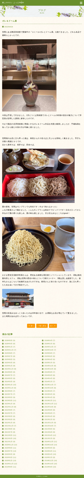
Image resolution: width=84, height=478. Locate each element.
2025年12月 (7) (50, 347)
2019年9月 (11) (10, 467)
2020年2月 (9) (49, 457)
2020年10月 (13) (50, 445)
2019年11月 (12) (10, 464)
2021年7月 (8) (9, 432)
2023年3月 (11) (10, 400)
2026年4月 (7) (49, 340)
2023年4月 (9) (49, 397)
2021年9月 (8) (9, 429)
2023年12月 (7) (50, 385)
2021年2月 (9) (49, 438)
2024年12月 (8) (50, 366)
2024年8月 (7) (49, 372)
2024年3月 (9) (9, 381)
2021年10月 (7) (50, 426)
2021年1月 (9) (9, 441)
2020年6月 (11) (50, 451)
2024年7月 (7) (9, 375)
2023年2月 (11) (50, 400)
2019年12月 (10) (50, 460)
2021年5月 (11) (10, 435)
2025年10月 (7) (50, 350)
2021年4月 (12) (50, 435)
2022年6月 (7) (49, 413)
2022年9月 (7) (9, 410)
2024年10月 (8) (50, 369)
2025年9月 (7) (9, 353)
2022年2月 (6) (49, 419)
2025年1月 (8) (9, 366)
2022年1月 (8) (9, 422)
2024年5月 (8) (9, 378)
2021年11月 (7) (10, 426)
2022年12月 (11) (50, 404)
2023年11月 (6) (10, 388)
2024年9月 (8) (9, 372)
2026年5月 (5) (9, 340)
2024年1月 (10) (10, 385)
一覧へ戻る (42, 326)
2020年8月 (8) (49, 448)
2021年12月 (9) (50, 422)
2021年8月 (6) (49, 429)
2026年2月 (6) (49, 344)
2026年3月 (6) (9, 344)
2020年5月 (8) (9, 454)
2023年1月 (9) (9, 404)
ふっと (13, 2)
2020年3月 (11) (10, 457)
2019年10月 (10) (50, 464)
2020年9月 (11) (10, 448)
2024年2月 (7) (49, 381)
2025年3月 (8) (9, 362)
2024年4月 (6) (49, 378)
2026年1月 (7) (9, 347)
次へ (53, 326)
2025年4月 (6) (49, 359)
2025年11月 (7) (10, 350)
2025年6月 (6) (49, 356)
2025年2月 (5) (49, 362)
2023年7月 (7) (9, 394)
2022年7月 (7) (9, 413)
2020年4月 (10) (50, 454)
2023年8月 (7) (49, 391)
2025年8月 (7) (49, 353)
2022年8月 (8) (49, 410)
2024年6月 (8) (49, 375)
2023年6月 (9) (49, 394)
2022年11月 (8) (10, 407)
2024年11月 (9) (10, 369)
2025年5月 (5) (9, 359)
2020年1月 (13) (10, 460)
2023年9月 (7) (9, 391)
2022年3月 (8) (9, 419)
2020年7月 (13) (10, 451)
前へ (31, 326)
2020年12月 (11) (50, 441)
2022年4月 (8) (49, 416)
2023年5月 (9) (9, 397)
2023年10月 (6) (50, 388)
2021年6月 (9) (49, 432)
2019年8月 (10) (50, 467)
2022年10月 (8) (50, 407)
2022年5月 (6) (9, 416)
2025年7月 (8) (9, 356)
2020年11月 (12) (10, 445)
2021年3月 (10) (10, 438)
